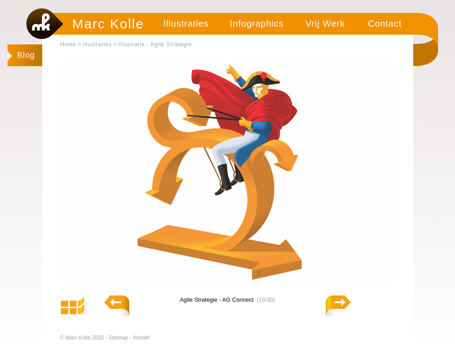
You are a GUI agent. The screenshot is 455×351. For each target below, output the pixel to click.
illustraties (97, 44)
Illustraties (185, 23)
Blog (26, 55)
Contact (385, 23)
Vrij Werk (325, 23)
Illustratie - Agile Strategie (155, 44)
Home (68, 44)
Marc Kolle (108, 23)
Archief (141, 338)
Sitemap (118, 338)
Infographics (257, 23)
